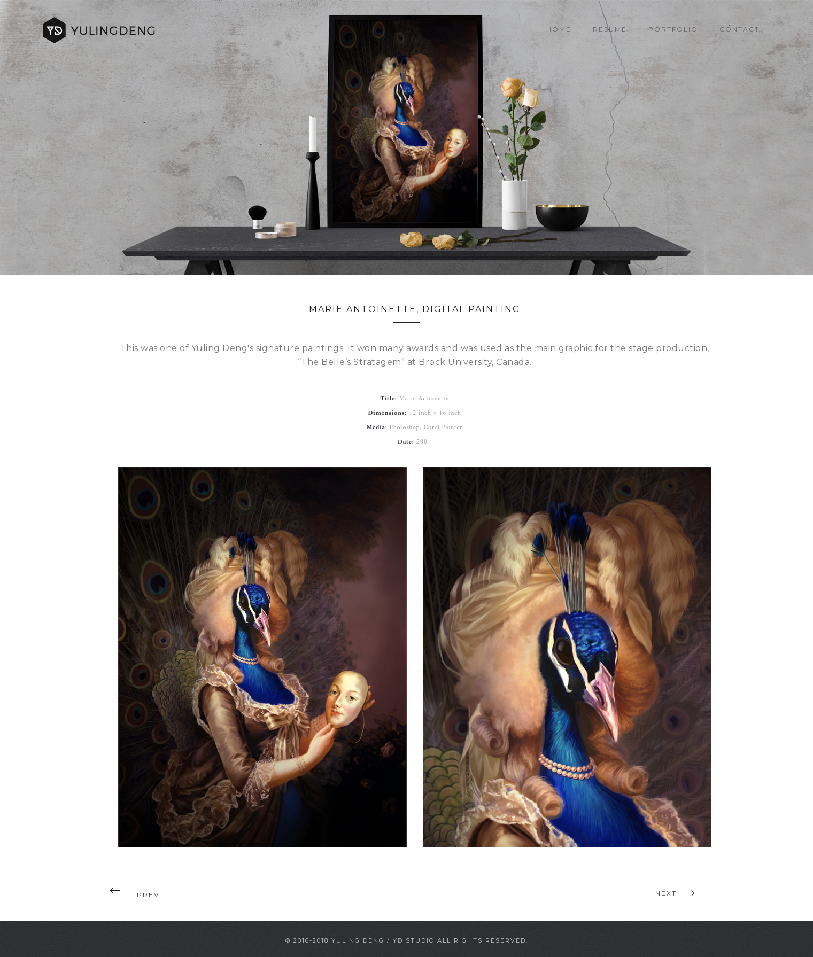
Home (558, 29)
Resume (610, 29)
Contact (739, 29)
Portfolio (673, 29)
